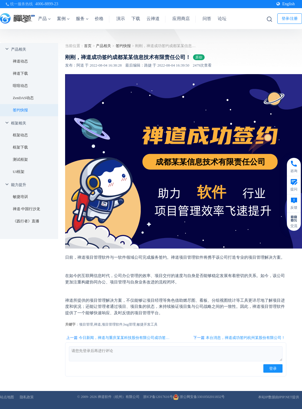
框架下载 (20, 147)
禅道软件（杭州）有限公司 (119, 397)
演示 (120, 18)
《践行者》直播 (26, 221)
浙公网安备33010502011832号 (199, 397)
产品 (44, 18)
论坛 (222, 18)
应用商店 (181, 18)
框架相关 (18, 123)
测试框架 (20, 159)
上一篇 (119, 338)
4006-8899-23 (46, 4)
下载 (135, 18)
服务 (82, 18)
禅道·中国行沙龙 (26, 209)
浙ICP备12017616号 (158, 397)
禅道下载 (20, 73)
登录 (273, 368)
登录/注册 (290, 18)
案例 (63, 18)
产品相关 (18, 49)
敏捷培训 (20, 196)
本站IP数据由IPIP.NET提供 (278, 397)
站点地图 (7, 397)
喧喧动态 (20, 85)
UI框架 (18, 171)
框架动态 (20, 135)
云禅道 (153, 18)
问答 (207, 18)
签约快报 (20, 110)
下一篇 (239, 338)
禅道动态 (20, 61)
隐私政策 (27, 397)
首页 (88, 46)
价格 (99, 18)
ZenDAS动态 (23, 98)
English (285, 4)
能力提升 (18, 185)
